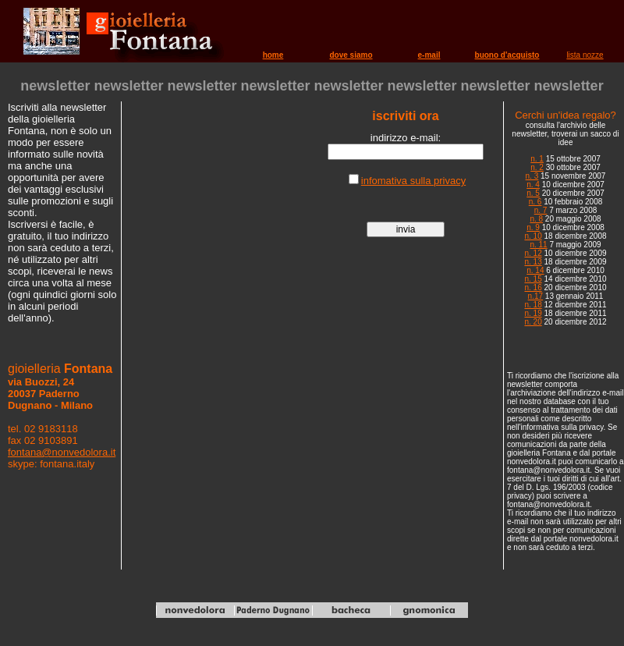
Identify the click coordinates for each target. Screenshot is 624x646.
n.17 (535, 296)
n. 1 (537, 158)
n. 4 (533, 184)
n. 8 (536, 219)
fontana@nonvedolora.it (61, 452)
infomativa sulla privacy (413, 180)
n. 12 (532, 253)
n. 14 (535, 270)
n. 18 (532, 304)
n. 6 (535, 201)
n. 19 (532, 313)
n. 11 (538, 244)
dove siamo (350, 55)
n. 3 (532, 176)
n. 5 (533, 193)
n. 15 (532, 279)
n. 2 (537, 167)
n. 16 (532, 287)
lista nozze (584, 55)
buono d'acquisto (507, 55)
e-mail (429, 55)
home (273, 55)
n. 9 (533, 227)
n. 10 (532, 236)
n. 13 (532, 261)
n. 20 (532, 322)
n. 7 (541, 210)
